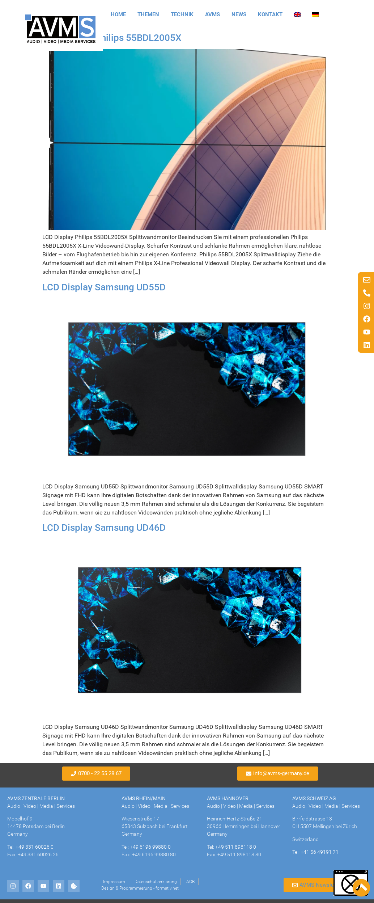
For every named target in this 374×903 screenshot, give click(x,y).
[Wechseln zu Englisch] (297, 14)
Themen (148, 14)
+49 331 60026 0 (35, 847)
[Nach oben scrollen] (361, 888)
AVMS (212, 14)
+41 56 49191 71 (320, 852)
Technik (182, 14)
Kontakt (270, 14)
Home (118, 14)
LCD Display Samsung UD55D (104, 287)
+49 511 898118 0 (235, 847)
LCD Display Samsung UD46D (104, 527)
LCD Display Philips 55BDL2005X (111, 37)
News (238, 14)
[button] (350, 883)
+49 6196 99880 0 (150, 847)
